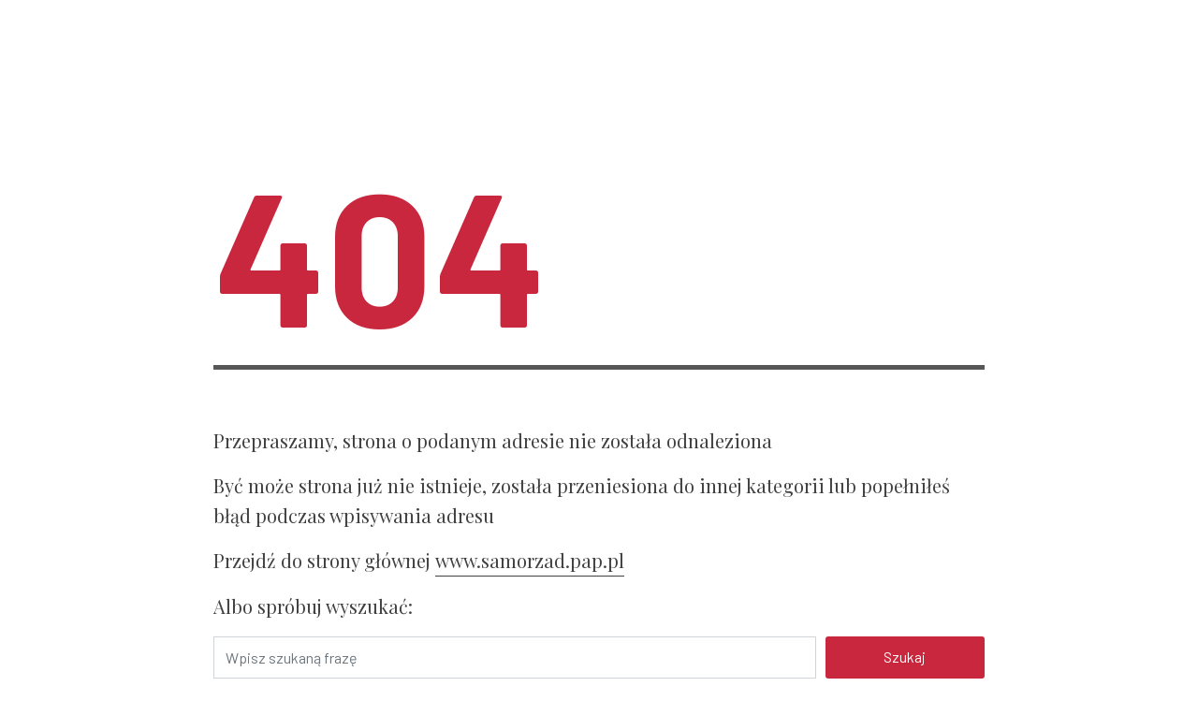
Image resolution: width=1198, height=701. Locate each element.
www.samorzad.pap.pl (529, 560)
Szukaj (905, 656)
